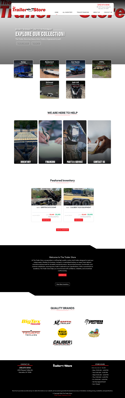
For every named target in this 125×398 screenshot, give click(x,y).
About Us (96, 12)
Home (56, 12)
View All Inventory (23, 43)
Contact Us (108, 12)
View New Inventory (62, 284)
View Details (46, 220)
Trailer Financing (83, 12)
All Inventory (67, 12)
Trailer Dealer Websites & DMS (62, 395)
